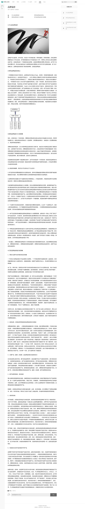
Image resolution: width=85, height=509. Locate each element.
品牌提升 (20, 280)
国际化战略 (13, 269)
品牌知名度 (51, 302)
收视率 (32, 282)
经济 (16, 244)
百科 (40, 1)
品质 (29, 146)
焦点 (44, 1)
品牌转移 (26, 235)
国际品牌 (23, 90)
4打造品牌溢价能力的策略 (40, 17)
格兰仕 (49, 90)
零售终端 (51, 391)
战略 (10, 101)
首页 (9, 1)
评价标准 (42, 159)
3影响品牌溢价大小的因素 (18, 17)
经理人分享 (6, 1)
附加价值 (42, 293)
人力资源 (23, 1)
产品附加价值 (29, 300)
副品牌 (13, 465)
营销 (18, 1)
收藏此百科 (69, 6)
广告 (10, 267)
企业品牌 (52, 298)
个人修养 (30, 1)
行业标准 (19, 215)
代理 (25, 315)
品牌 (9, 57)
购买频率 (11, 185)
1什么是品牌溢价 (15, 15)
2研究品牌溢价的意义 (39, 15)
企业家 (30, 406)
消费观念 (20, 370)
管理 (13, 1)
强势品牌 (20, 287)
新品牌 (10, 289)
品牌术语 (12, 9)
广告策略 (40, 287)
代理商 (14, 315)
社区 (35, 1)
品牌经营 (18, 99)
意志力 (42, 406)
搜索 (76, 1)
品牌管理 (35, 406)
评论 (53, 494)
